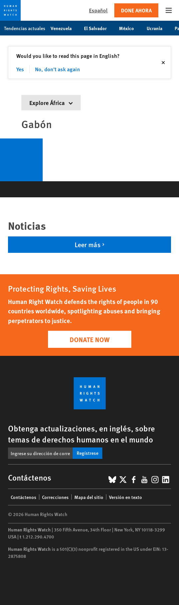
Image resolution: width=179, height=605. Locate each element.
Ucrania (158, 28)
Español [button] (98, 10)
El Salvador (99, 28)
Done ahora (136, 10)
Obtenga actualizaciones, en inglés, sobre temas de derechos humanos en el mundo (81, 433)
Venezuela (65, 28)
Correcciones (55, 497)
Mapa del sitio (88, 497)
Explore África (51, 102)
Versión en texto (125, 497)
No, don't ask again (57, 69)
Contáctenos (23, 497)
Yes (20, 69)
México (130, 28)
